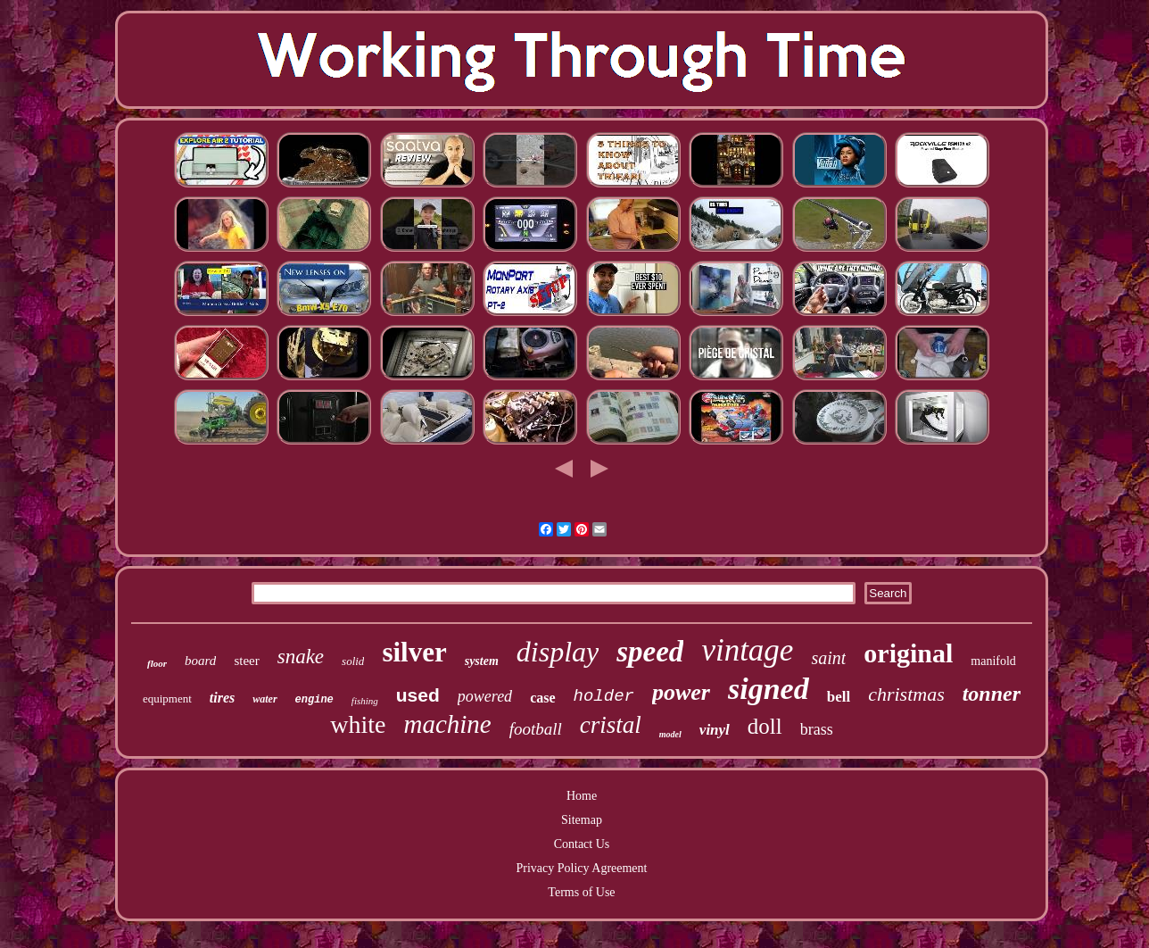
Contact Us (582, 844)
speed (649, 652)
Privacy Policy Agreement (582, 868)
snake (300, 656)
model (670, 734)
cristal (610, 724)
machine (447, 724)
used (418, 695)
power (681, 692)
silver (414, 652)
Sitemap (581, 820)
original (908, 653)
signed (768, 688)
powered (485, 696)
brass (816, 729)
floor (157, 663)
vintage (747, 650)
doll (765, 726)
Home (581, 795)
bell (838, 696)
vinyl (714, 729)
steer (246, 660)
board (200, 660)
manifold (993, 661)
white (357, 724)
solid (353, 661)
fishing (364, 700)
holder (604, 696)
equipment (167, 698)
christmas (906, 694)
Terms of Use (581, 892)
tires (222, 697)
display (558, 652)
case (542, 697)
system (482, 661)
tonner (992, 693)
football (535, 728)
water (264, 699)
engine (314, 700)
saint (828, 658)
